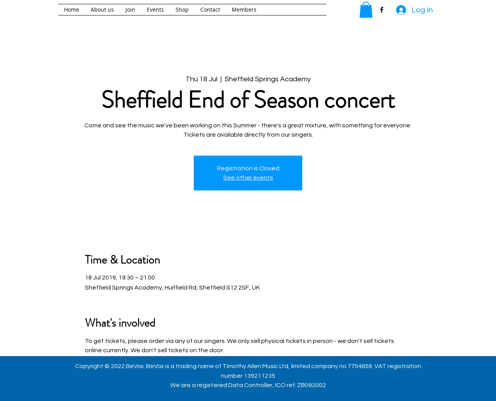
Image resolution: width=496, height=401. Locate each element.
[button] (366, 10)
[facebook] (382, 10)
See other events (248, 178)
